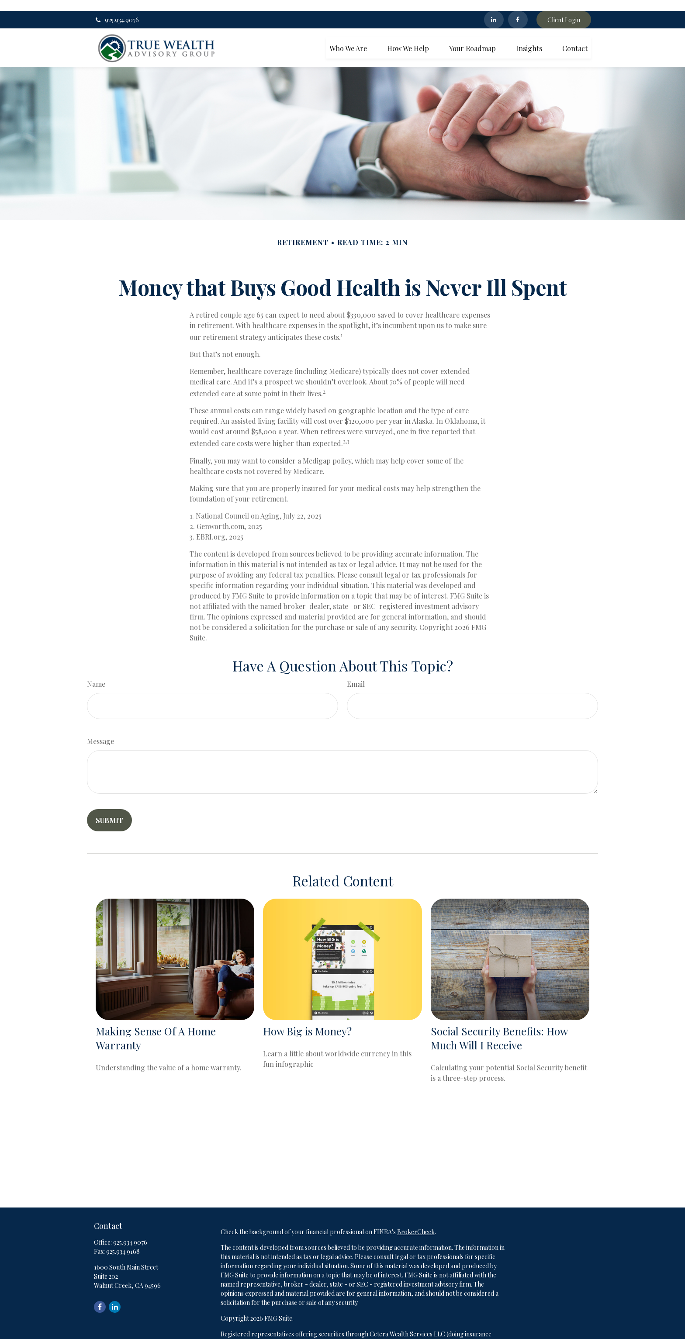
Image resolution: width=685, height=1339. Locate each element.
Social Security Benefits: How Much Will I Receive (499, 1027)
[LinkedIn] (494, 8)
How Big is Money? (307, 1020)
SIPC (409, 1332)
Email (356, 672)
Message (100, 729)
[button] (348, 36)
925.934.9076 (116, 9)
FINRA (390, 1332)
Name (96, 672)
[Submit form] (109, 809)
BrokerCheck (416, 1220)
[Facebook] (518, 8)
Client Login (563, 9)
